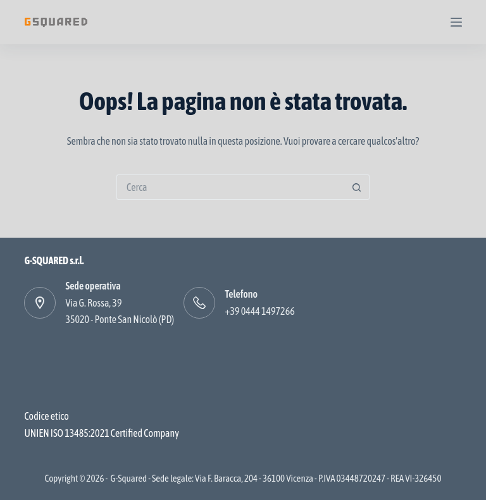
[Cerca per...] (230, 187)
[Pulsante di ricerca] (357, 187)
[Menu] (456, 22)
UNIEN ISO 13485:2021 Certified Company (101, 433)
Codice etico (46, 416)
